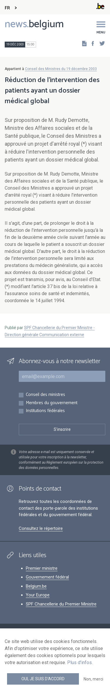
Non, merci (93, 679)
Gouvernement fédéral (47, 577)
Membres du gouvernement (51, 403)
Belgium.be (36, 586)
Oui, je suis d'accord (43, 678)
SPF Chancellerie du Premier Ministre (61, 604)
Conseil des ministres (45, 395)
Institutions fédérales (45, 411)
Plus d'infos (79, 662)
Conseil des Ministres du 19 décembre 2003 (61, 69)
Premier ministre (41, 568)
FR (7, 8)
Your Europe (38, 595)
